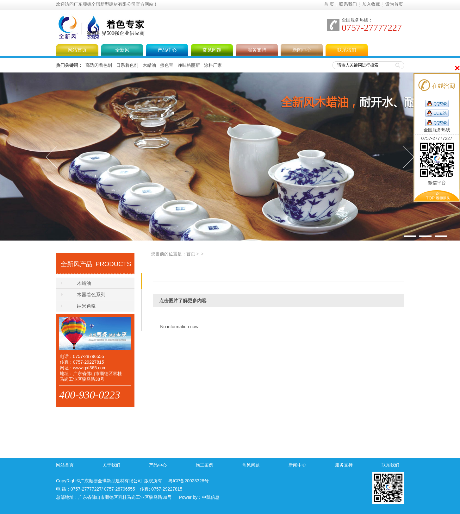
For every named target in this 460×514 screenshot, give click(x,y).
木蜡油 (149, 65)
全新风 (171, 20)
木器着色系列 (91, 294)
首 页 (329, 4)
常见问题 (211, 50)
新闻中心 (301, 50)
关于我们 (111, 464)
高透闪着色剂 (98, 65)
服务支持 (256, 50)
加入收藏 (371, 4)
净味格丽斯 (189, 65)
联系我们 (348, 4)
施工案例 (204, 464)
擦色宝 (166, 65)
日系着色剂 (127, 65)
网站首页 (77, 50)
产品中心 (167, 50)
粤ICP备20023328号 (188, 480)
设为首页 (394, 4)
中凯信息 (211, 497)
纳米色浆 (86, 306)
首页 (190, 254)
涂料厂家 (213, 65)
